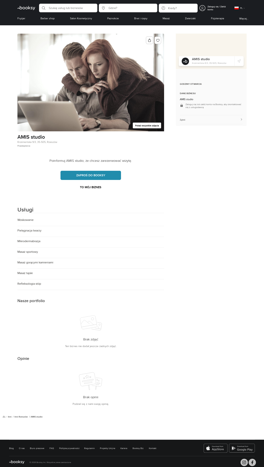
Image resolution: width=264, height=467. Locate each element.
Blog (11, 448)
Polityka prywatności (69, 448)
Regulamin (89, 448)
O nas (22, 448)
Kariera (123, 448)
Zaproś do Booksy (90, 175)
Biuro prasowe (37, 448)
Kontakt (153, 448)
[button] (68, 8)
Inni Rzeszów (21, 416)
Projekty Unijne (107, 448)
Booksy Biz (138, 448)
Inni (10, 416)
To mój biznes (90, 187)
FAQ (52, 448)
